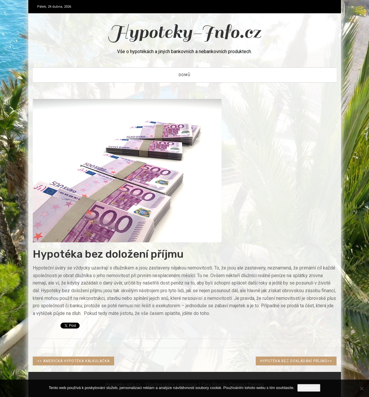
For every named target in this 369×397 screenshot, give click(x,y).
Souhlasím (309, 387)
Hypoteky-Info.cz (184, 32)
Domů (184, 75)
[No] (362, 388)
